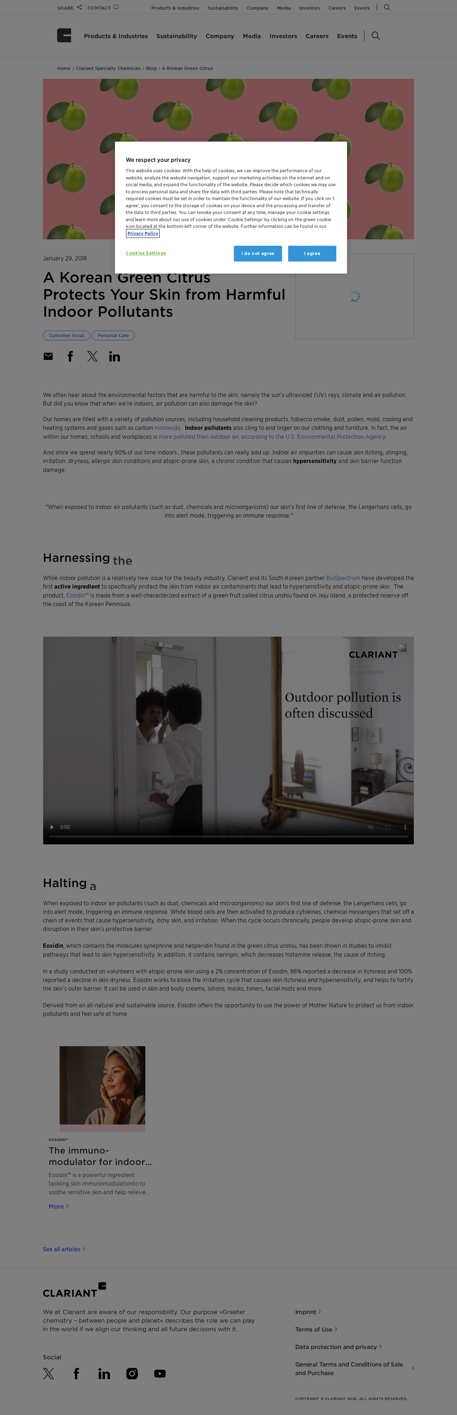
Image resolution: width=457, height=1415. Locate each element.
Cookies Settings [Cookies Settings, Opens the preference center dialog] (146, 253)
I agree (312, 253)
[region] (231, 208)
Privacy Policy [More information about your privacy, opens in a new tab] (142, 233)
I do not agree (258, 253)
